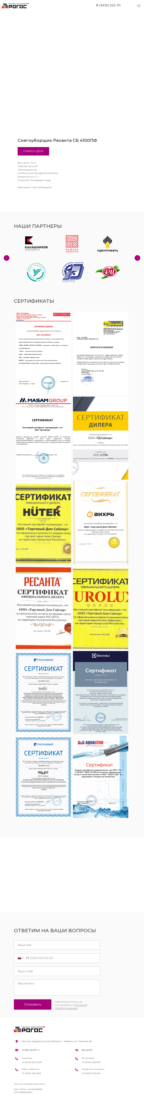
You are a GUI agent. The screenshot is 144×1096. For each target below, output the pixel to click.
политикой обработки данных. (71, 1006)
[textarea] (57, 988)
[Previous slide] (6, 258)
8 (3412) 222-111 (108, 5)
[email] (57, 971)
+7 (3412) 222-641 (91, 1073)
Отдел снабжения (30, 1069)
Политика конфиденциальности (29, 1084)
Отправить (32, 1004)
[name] (57, 945)
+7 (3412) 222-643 (31, 1073)
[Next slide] (137, 258)
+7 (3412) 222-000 (32, 1062)
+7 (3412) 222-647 (91, 1062)
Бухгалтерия (88, 1058)
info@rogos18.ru (31, 1049)
